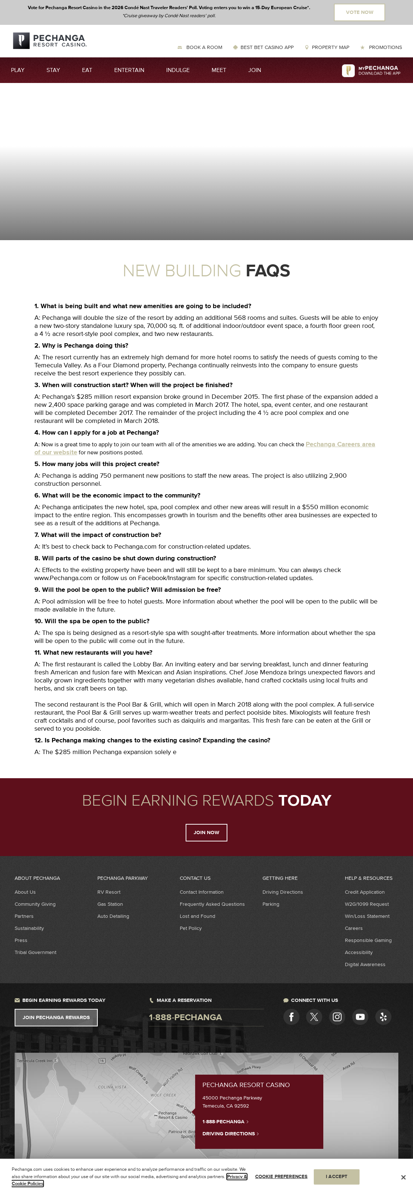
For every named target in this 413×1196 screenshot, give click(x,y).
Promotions (385, 47)
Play (18, 70)
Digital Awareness (365, 964)
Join (254, 70)
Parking (271, 904)
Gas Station (110, 904)
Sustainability (29, 928)
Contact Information (202, 892)
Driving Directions (283, 892)
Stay (53, 70)
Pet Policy (191, 928)
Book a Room (203, 47)
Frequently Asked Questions (212, 904)
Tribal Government (35, 952)
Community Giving (35, 904)
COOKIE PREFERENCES (281, 1177)
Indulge (178, 70)
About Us (25, 892)
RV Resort (108, 892)
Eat (87, 70)
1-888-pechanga (185, 1017)
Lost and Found (197, 916)
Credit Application (365, 892)
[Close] (403, 1177)
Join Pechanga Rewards (56, 1017)
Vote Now (359, 12)
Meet (219, 70)
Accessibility (359, 952)
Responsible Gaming (368, 940)
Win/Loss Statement (367, 916)
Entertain (129, 70)
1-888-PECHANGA (225, 1121)
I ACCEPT (336, 1177)
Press (21, 940)
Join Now (206, 832)
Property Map (330, 47)
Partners (24, 916)
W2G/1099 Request (367, 904)
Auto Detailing (113, 916)
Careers (354, 928)
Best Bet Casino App (267, 47)
